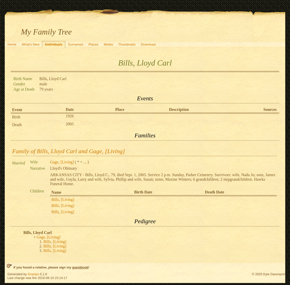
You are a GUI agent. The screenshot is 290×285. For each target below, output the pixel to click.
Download (148, 44)
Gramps (33, 274)
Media (108, 44)
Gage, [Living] (62, 162)
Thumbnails (127, 44)
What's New (31, 44)
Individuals (53, 44)
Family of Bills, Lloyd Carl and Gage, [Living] (68, 151)
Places (93, 44)
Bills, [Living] (62, 199)
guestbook (80, 267)
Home (12, 44)
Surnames (75, 44)
